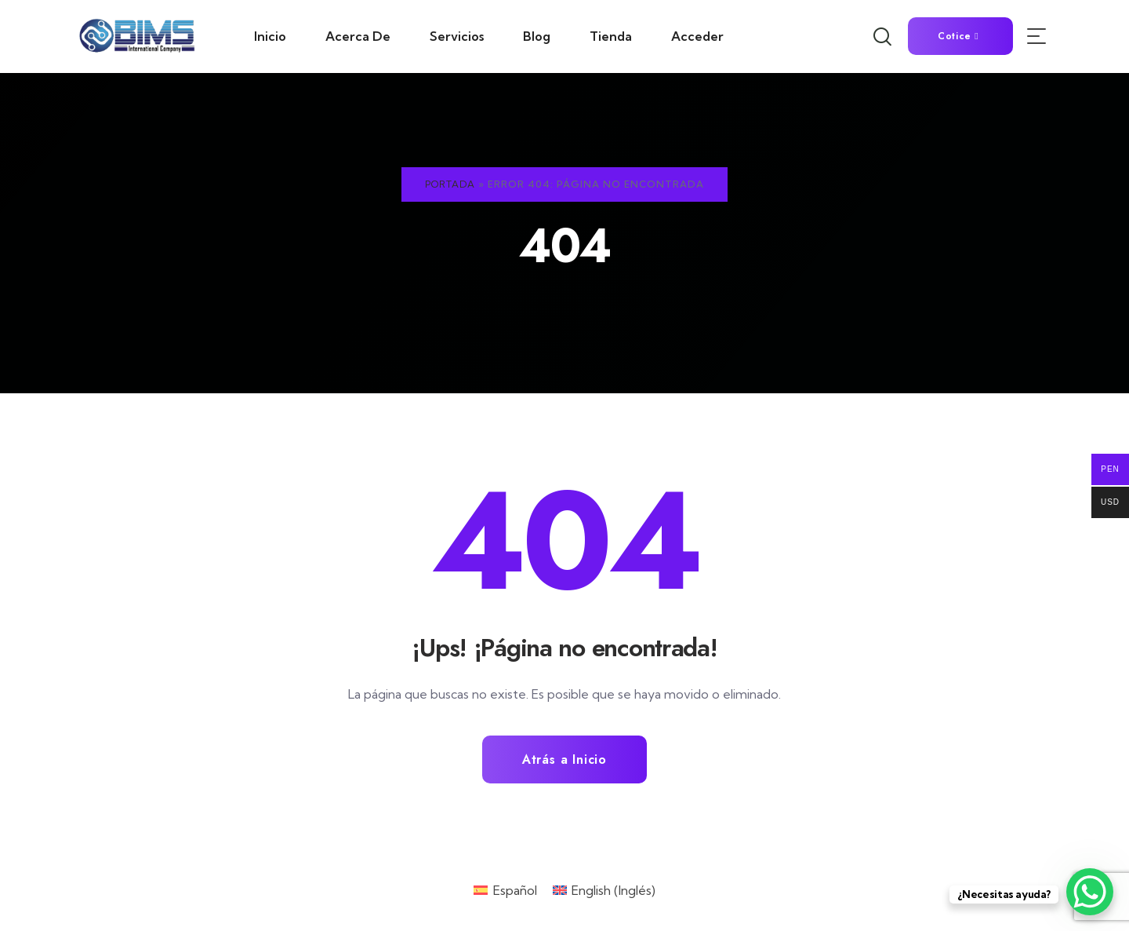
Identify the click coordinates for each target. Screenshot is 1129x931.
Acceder (697, 36)
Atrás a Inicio (564, 759)
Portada (450, 184)
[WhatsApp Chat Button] (1089, 891)
